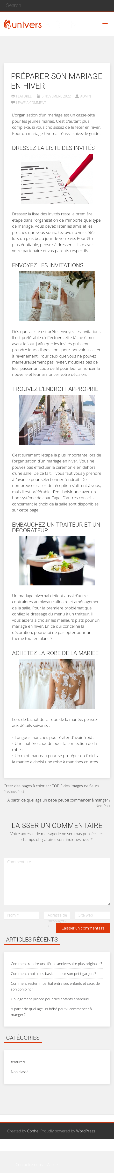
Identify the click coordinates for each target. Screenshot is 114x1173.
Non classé (19, 1071)
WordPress (85, 1131)
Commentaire (19, 861)
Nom (13, 915)
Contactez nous (29, 1147)
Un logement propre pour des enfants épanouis (50, 999)
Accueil (85, 1147)
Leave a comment (31, 102)
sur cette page (25, 510)
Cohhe (32, 1131)
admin (85, 96)
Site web (85, 915)
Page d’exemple (61, 1147)
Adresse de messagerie (57, 920)
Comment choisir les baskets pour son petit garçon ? (53, 973)
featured (24, 96)
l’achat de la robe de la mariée (54, 719)
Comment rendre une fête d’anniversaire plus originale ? (56, 963)
